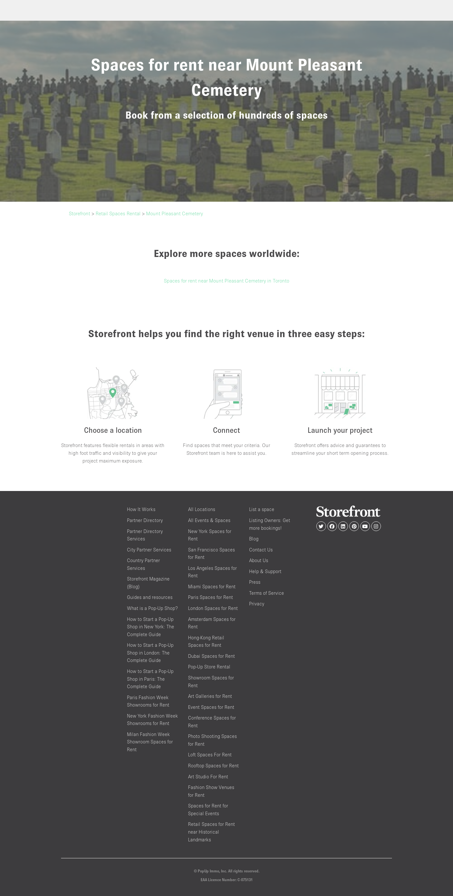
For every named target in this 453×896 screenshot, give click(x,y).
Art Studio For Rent (208, 776)
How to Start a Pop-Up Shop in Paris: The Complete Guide (150, 678)
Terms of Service (266, 593)
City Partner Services (149, 549)
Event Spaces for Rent (211, 707)
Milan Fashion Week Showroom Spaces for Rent (150, 741)
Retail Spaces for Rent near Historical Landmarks (211, 832)
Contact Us (261, 549)
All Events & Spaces (209, 520)
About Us (258, 560)
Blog (253, 538)
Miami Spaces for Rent (212, 586)
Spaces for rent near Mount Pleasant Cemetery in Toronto (226, 280)
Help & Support (265, 571)
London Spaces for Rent (213, 608)
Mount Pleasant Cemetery (174, 213)
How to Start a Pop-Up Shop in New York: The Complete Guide (150, 626)
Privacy (256, 604)
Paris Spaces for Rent (210, 597)
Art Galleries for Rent (210, 696)
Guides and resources (150, 597)
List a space (261, 509)
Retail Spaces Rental (118, 213)
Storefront (79, 213)
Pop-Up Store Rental (209, 667)
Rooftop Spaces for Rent (213, 765)
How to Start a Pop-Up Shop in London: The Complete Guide (150, 653)
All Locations (201, 509)
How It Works (141, 509)
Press (254, 582)
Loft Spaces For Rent (210, 755)
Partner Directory (145, 520)
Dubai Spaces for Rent (211, 656)
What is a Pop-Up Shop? (152, 608)
